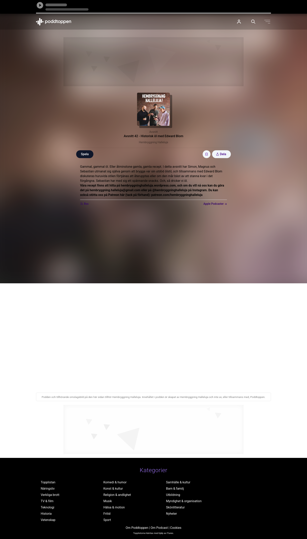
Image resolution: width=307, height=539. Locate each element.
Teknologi (47, 507)
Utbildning (173, 495)
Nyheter (171, 513)
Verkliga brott (50, 495)
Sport (107, 520)
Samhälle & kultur (178, 482)
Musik (107, 501)
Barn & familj (175, 488)
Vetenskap (48, 520)
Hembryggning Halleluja (153, 142)
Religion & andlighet (117, 495)
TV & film (47, 501)
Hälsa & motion (114, 507)
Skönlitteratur (175, 507)
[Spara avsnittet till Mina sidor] (206, 154)
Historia (46, 513)
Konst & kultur (113, 488)
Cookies (175, 528)
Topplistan (48, 482)
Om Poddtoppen (137, 528)
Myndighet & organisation (184, 501)
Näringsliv (48, 488)
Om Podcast (159, 528)
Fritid (106, 513)
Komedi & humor (114, 482)
